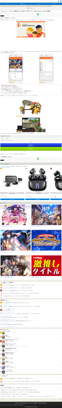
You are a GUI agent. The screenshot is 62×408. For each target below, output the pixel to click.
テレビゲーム (25, 166)
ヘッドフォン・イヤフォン (5, 166)
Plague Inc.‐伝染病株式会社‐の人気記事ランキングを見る (7, 319)
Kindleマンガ (13, 166)
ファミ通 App (3, 1)
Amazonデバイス (19, 166)
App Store (31, 145)
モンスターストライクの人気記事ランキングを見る (7, 326)
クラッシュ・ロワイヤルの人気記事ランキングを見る (7, 312)
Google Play (31, 148)
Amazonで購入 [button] (12, 199)
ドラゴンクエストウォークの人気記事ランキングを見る (8, 308)
